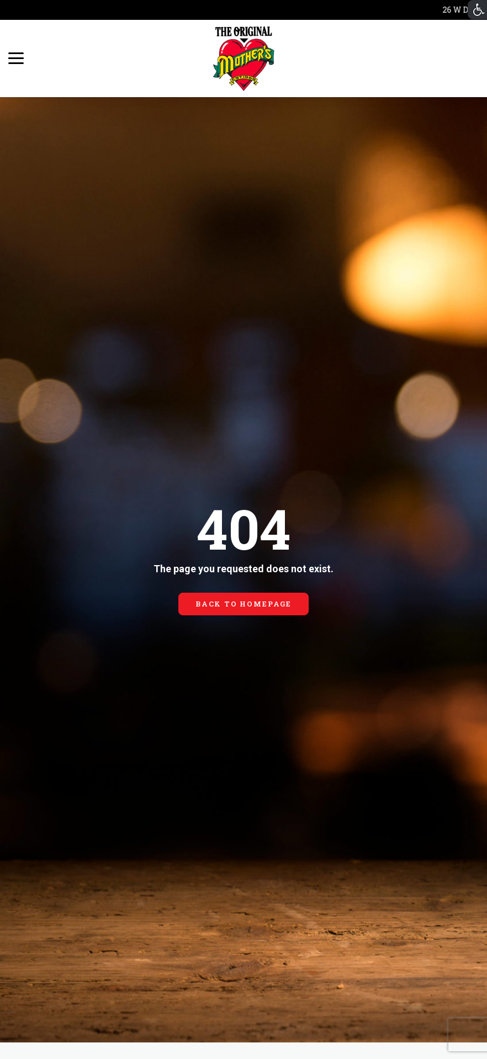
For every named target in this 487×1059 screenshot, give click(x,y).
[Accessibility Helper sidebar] (477, 9)
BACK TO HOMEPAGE (243, 604)
